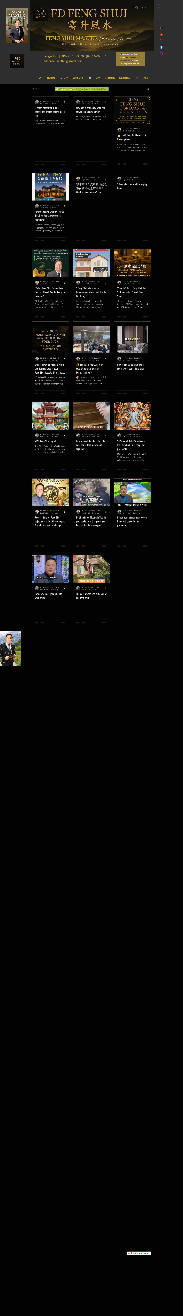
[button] (160, 6)
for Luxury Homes (116, 38)
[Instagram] (161, 54)
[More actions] (65, 102)
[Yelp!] (161, 41)
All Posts (36, 88)
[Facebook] (161, 47)
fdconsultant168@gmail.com (63, 61)
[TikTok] (161, 28)
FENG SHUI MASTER (72, 38)
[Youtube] (161, 34)
